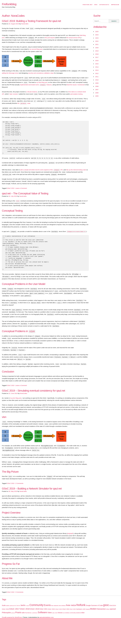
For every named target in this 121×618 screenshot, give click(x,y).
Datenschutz (104, 4)
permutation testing (76, 93)
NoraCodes (24, 24)
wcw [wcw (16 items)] (56, 610)
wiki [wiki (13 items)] (64, 610)
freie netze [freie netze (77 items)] (71, 602)
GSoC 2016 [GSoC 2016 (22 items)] (5, 606)
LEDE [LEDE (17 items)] (84, 606)
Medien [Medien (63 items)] (93, 606)
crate (28, 103)
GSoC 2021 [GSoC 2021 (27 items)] (43, 606)
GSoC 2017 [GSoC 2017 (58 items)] (14, 606)
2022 (96, 41)
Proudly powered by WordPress (12, 614)
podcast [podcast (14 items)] (13, 610)
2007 (96, 89)
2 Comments (19, 480)
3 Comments (19, 589)
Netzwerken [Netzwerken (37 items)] (101, 606)
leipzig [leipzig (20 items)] (88, 606)
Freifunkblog (9, 4)
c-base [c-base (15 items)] (27, 602)
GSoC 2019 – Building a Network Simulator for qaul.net (32, 485)
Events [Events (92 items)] (47, 602)
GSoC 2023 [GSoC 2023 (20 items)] (58, 606)
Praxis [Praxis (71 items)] (18, 609)
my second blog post (36, 49)
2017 (96, 57)
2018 (96, 54)
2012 (96, 73)
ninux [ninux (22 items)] (107, 606)
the (18, 103)
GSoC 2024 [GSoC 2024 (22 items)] (65, 606)
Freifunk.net (88, 4)
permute (23, 103)
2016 (96, 60)
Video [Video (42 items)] (49, 610)
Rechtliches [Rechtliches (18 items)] (28, 610)
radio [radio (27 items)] (23, 610)
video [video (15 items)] (53, 610)
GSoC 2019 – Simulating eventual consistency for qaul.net (33, 388)
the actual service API (73, 37)
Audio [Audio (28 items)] (4, 602)
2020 (96, 47)
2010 (96, 80)
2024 (96, 35)
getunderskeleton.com (47, 614)
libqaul (42, 84)
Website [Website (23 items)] (60, 610)
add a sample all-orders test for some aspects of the (36, 169)
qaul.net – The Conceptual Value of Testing (25, 192)
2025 (96, 31)
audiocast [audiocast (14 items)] (11, 602)
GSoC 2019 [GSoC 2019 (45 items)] (34, 606)
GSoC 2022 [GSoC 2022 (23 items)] (51, 606)
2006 (96, 93)
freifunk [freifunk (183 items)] (80, 602)
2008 (96, 86)
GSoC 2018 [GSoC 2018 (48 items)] (25, 606)
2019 (96, 51)
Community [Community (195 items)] (36, 602)
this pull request (50, 37)
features (49, 84)
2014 (96, 67)
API (61, 169)
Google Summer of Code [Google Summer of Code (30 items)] (94, 602)
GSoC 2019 (10, 187)
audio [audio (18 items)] (7, 602)
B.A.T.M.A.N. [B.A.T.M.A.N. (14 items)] (17, 602)
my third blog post (41, 82)
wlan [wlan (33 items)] (83, 610)
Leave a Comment (21, 187)
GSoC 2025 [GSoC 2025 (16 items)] (73, 606)
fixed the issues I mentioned (75, 84)
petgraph (70, 530)
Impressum (115, 4)
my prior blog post (15, 395)
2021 (96, 44)
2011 (96, 76)
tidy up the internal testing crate (76, 169)
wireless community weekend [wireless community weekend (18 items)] (73, 610)
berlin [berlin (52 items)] (23, 602)
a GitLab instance (31, 91)
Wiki (95, 4)
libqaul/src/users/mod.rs (76, 230)
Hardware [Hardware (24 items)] (79, 606)
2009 (96, 83)
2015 (96, 64)
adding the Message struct (10, 73)
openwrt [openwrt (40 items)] (113, 606)
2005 (96, 96)
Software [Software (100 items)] (42, 609)
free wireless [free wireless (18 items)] (62, 602)
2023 (96, 38)
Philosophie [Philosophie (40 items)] (6, 610)
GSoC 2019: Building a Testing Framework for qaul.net (31, 21)
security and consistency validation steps (41, 73)
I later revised (13, 93)
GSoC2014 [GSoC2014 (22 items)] (112, 602)
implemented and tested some (29, 84)
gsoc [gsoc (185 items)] (106, 602)
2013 (96, 70)
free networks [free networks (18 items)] (55, 602)
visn (17, 200)
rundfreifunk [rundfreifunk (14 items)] (34, 610)
